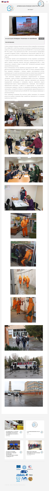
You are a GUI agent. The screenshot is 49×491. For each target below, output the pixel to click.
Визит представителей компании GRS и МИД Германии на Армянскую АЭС (33, 452)
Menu (47, 2)
